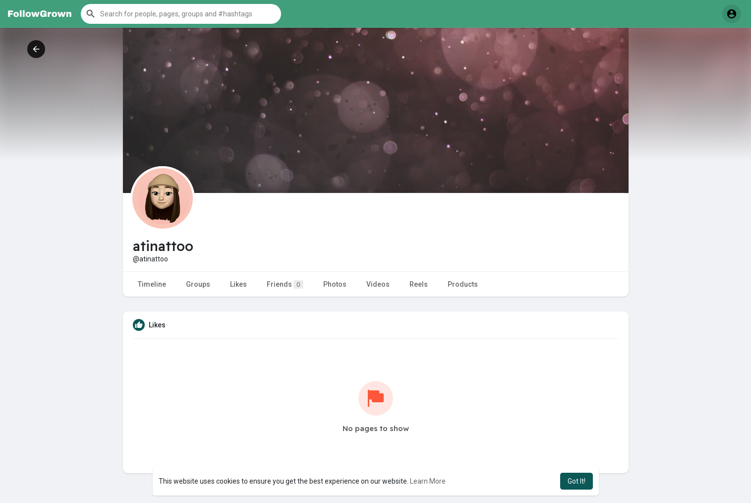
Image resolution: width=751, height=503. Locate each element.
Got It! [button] (576, 481)
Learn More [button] (428, 481)
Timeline (152, 284)
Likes (238, 284)
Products (463, 284)
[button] (181, 14)
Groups (198, 284)
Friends (285, 284)
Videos (378, 284)
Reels (418, 284)
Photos (335, 284)
